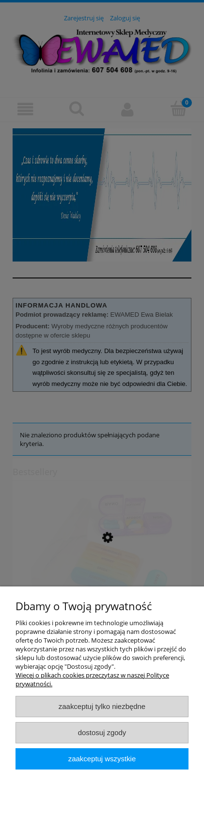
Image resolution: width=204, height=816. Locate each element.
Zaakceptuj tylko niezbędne (102, 706)
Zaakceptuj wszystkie (102, 758)
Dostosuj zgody (102, 732)
